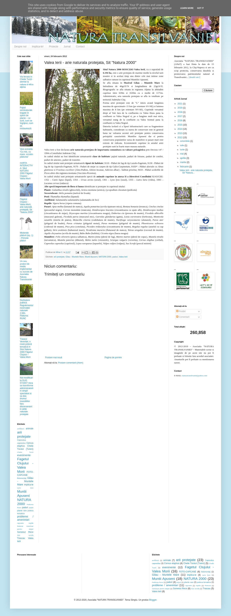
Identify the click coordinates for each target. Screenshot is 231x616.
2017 (180, 116)
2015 (180, 125)
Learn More (187, 8)
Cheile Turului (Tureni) (194, 563)
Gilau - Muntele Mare (75, 257)
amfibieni (20, 429)
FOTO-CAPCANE (187, 571)
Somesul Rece (25, 532)
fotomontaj (21, 478)
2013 (180, 133)
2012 (180, 137)
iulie (182, 145)
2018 (180, 112)
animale (29, 428)
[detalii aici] (194, 77)
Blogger (152, 600)
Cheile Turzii (25, 452)
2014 (180, 129)
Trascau (21, 538)
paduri (115, 257)
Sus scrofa (25, 535)
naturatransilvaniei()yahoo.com (194, 375)
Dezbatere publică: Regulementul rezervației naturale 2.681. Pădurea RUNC (26, 309)
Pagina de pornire (113, 357)
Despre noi (20, 46)
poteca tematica (204, 582)
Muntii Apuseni (91, 257)
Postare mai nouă (53, 357)
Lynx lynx (25, 488)
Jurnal (67, 46)
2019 (180, 108)
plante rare (22, 510)
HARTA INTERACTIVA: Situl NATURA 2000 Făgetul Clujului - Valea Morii (26, 171)
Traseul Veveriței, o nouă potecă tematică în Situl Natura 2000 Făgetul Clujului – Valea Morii (26, 348)
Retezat (20, 526)
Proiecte (53, 46)
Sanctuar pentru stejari (161, 589)
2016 (180, 120)
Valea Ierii (123, 257)
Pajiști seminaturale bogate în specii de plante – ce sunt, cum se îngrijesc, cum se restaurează (26, 118)
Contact (80, 46)
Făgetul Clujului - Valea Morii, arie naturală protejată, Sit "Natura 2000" (26, 205)
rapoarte (20, 523)
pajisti (31, 508)
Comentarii (182, 317)
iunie (182, 149)
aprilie (183, 158)
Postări (181, 311)
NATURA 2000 (105, 257)
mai (182, 154)
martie (183, 162)
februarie (184, 166)
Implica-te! (38, 46)
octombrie (185, 141)
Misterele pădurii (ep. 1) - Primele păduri (26, 237)
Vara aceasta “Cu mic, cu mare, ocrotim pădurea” (26, 153)
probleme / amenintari (25, 518)
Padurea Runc (157, 582)
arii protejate (59, 257)
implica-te (28, 484)
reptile (31, 523)
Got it (200, 8)
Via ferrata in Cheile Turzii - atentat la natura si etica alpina (26, 81)
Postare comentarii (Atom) (70, 362)
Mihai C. (60, 252)
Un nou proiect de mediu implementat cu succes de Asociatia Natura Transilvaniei (26, 270)
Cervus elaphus (171, 563)
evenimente (23, 455)
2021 (180, 103)
